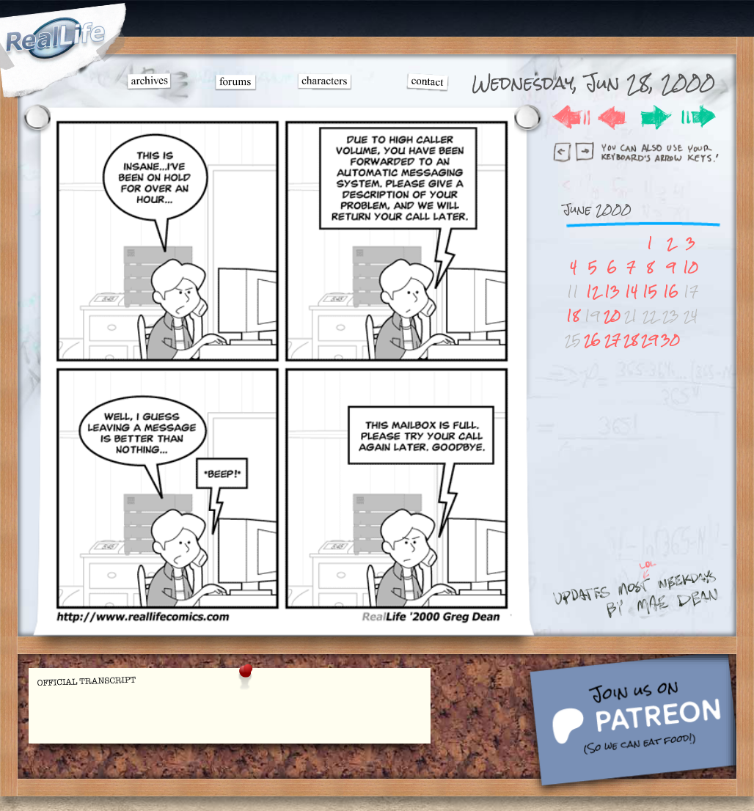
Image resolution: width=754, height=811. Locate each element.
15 (650, 291)
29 (649, 340)
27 (612, 340)
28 (630, 340)
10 (690, 267)
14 (631, 291)
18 (572, 316)
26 (592, 340)
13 (612, 291)
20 (612, 316)
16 (670, 291)
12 (592, 291)
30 (670, 340)
